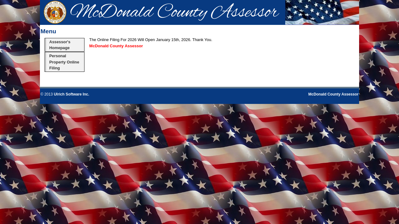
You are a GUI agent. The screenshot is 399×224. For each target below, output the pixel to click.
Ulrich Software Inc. (71, 94)
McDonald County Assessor (333, 94)
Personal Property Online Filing (64, 62)
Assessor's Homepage (59, 45)
